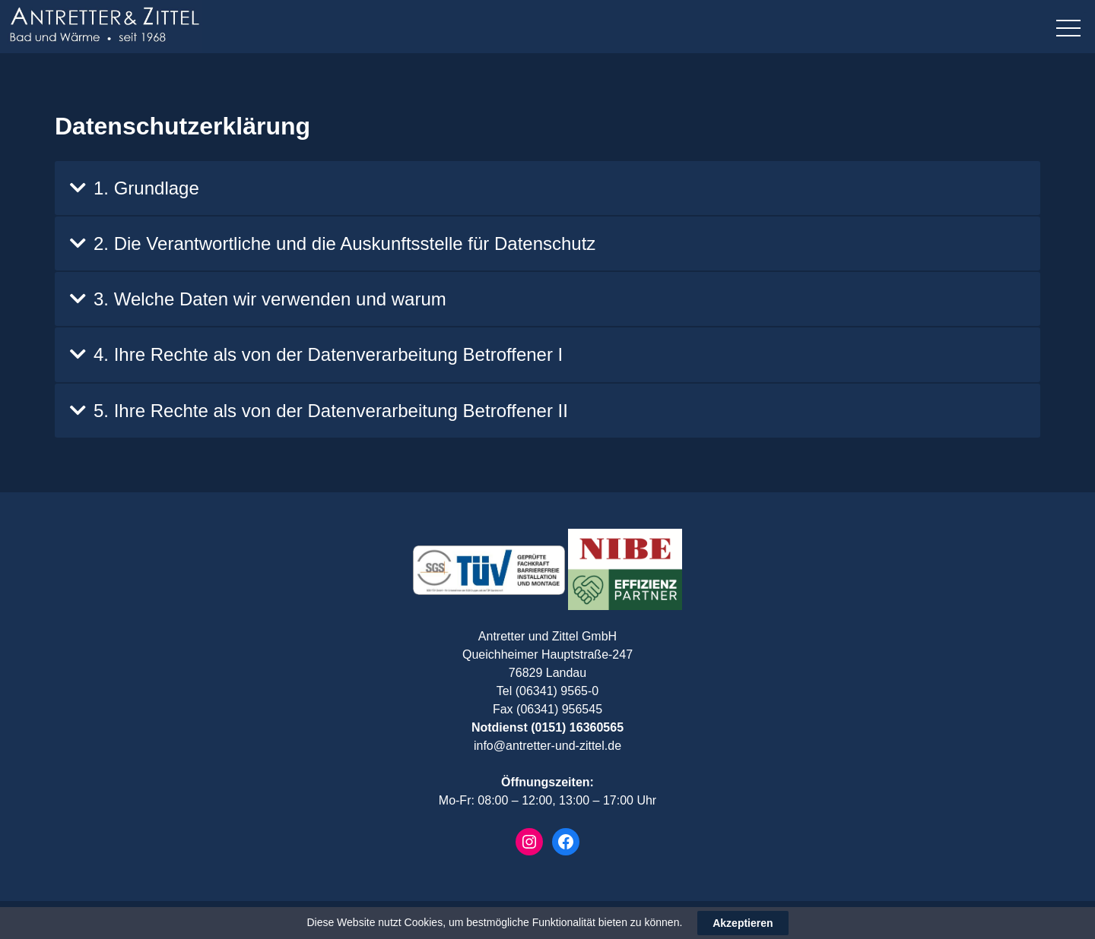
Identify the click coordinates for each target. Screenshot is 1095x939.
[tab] (547, 188)
